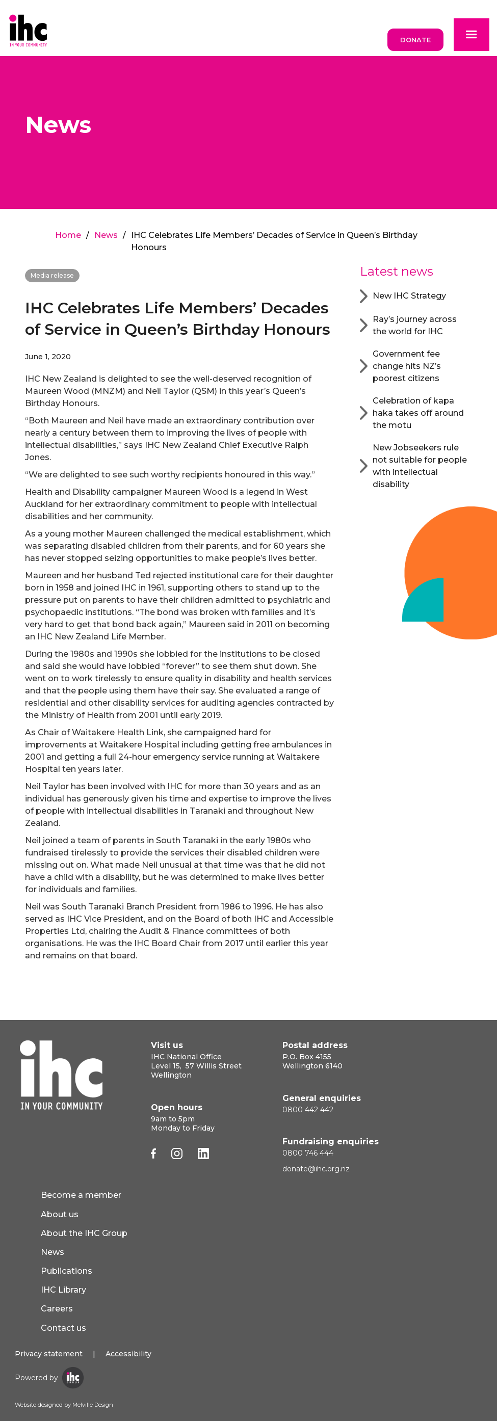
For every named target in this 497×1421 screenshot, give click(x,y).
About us (60, 1214)
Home (68, 235)
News (106, 235)
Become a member (81, 1195)
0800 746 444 (307, 1153)
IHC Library (63, 1290)
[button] (471, 34)
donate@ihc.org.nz (316, 1168)
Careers (57, 1308)
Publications (66, 1271)
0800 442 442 (307, 1109)
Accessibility (128, 1353)
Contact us (63, 1328)
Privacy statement (49, 1353)
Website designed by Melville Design (64, 1404)
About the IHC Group (84, 1233)
